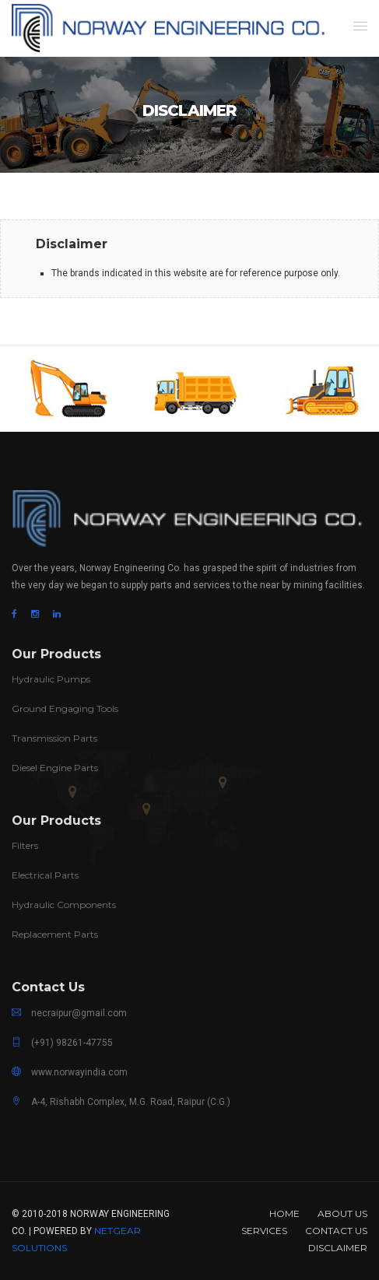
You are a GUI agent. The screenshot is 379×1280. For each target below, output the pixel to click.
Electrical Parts (45, 875)
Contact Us (336, 1230)
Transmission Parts (54, 738)
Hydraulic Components (64, 904)
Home (284, 1213)
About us (342, 1213)
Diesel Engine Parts (55, 767)
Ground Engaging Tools (65, 708)
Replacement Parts (55, 934)
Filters (25, 845)
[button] (360, 26)
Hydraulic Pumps (51, 679)
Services (264, 1230)
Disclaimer (337, 1248)
